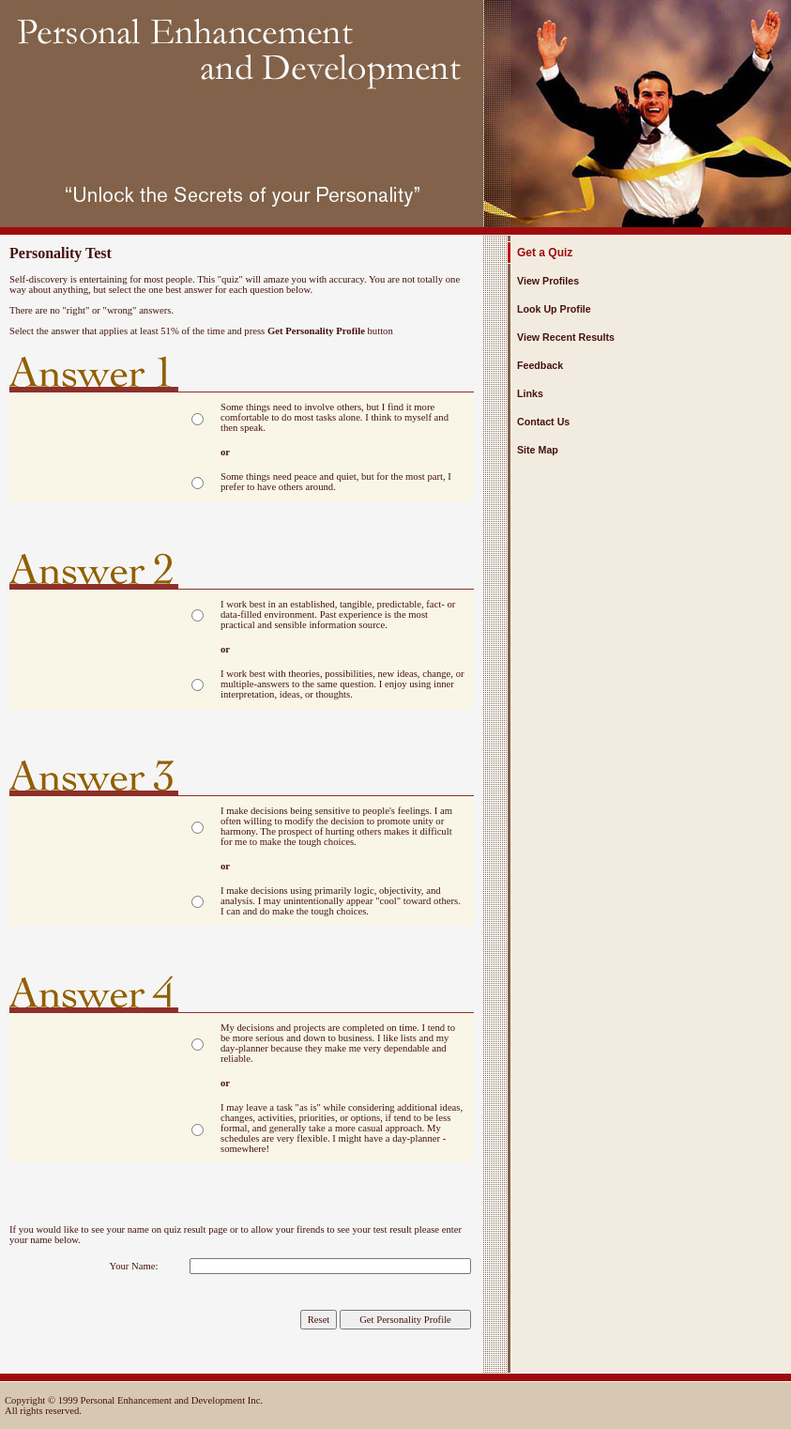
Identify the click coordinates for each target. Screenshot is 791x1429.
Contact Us (543, 421)
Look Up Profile (554, 309)
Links (530, 393)
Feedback (540, 365)
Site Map (537, 449)
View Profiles (548, 280)
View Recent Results (566, 337)
